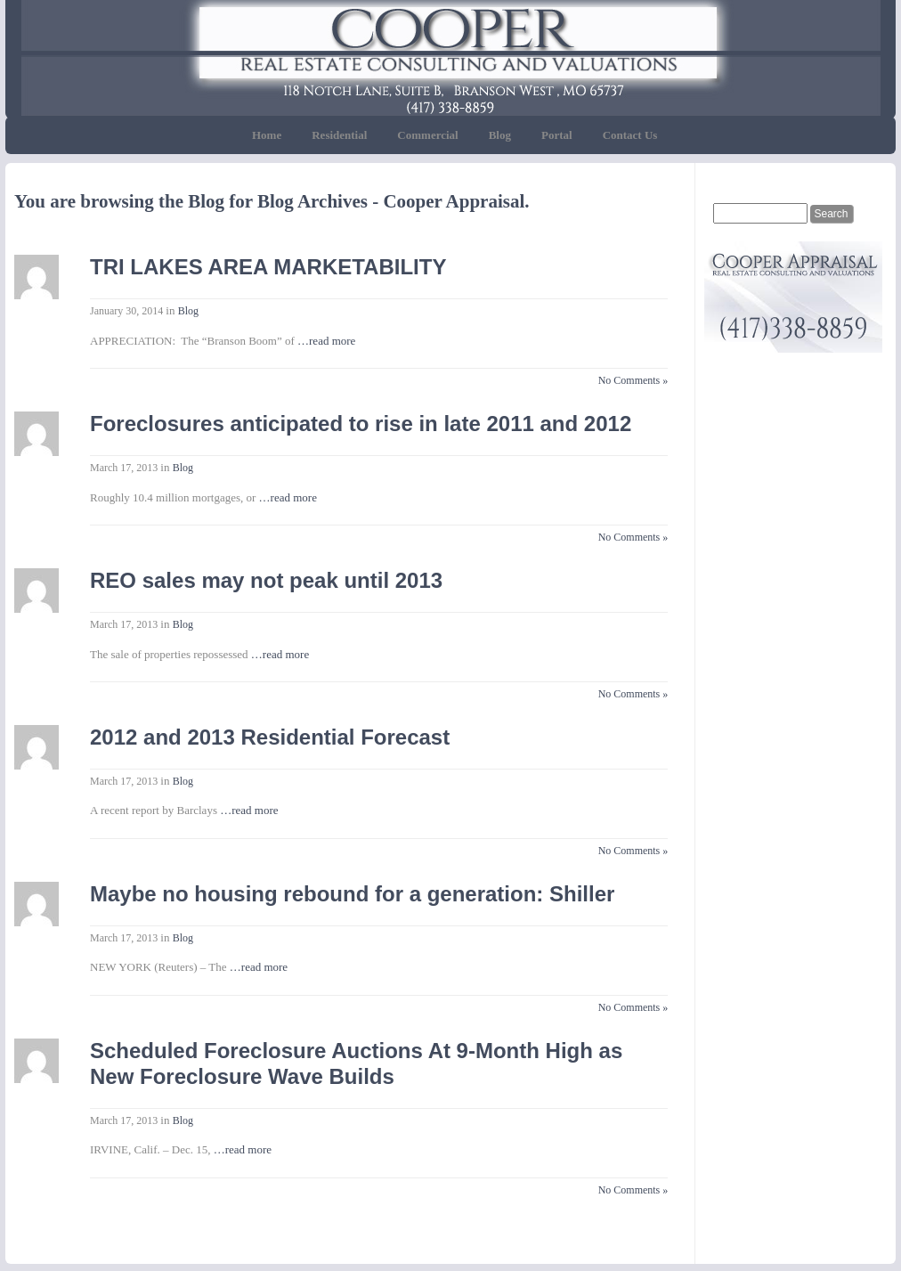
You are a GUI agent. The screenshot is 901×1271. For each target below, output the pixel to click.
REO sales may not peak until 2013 (266, 580)
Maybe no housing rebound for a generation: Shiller (352, 894)
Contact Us (630, 135)
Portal (556, 135)
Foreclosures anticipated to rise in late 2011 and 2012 (360, 423)
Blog (500, 135)
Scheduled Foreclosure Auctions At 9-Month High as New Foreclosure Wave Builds (356, 1063)
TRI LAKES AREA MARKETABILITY (268, 267)
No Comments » (633, 380)
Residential (339, 135)
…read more (326, 340)
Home (266, 135)
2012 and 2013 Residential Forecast (270, 737)
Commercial (427, 135)
